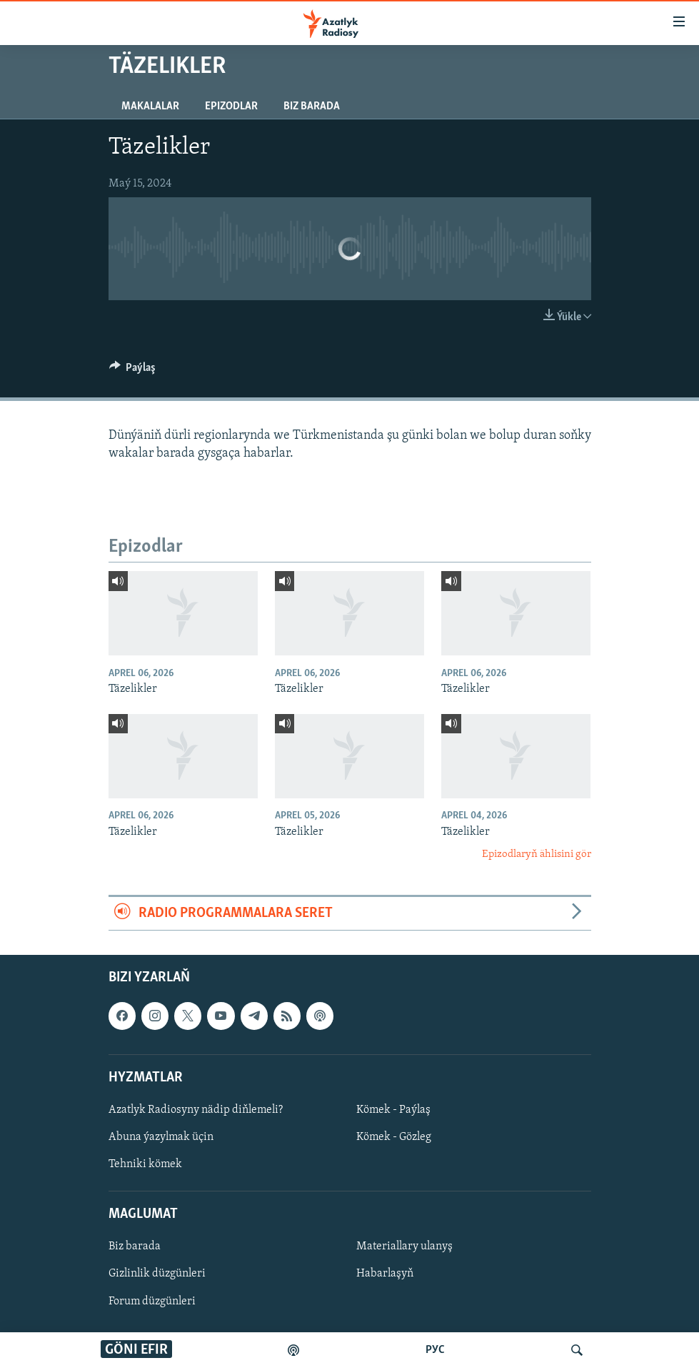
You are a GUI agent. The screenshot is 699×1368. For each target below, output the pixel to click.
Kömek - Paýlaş (393, 1110)
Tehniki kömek (145, 1164)
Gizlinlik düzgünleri (157, 1273)
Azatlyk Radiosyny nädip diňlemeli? (196, 1110)
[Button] (132, 371)
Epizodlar (231, 106)
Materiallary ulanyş (404, 1246)
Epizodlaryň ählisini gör (536, 854)
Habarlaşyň (384, 1273)
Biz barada (311, 106)
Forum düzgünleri (152, 1301)
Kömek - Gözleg (393, 1137)
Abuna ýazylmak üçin (161, 1137)
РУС (435, 1350)
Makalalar (150, 106)
